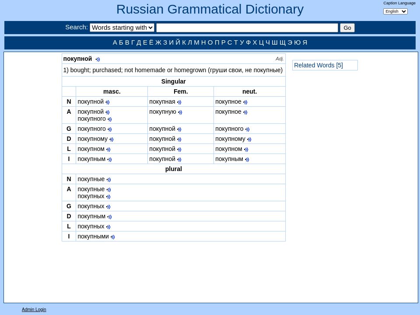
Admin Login (34, 309)
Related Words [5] (318, 65)
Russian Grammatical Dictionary (210, 9)
